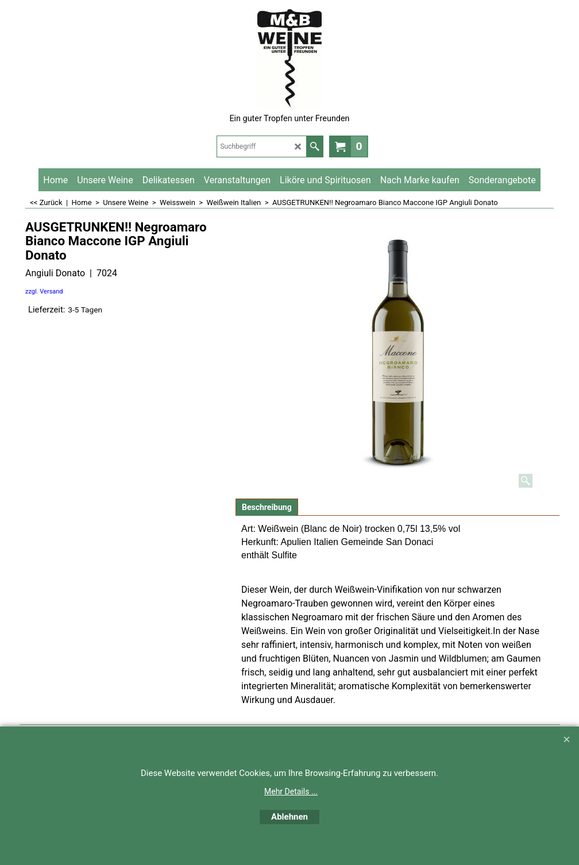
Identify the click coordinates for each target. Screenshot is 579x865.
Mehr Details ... (291, 791)
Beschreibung (267, 507)
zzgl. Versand (44, 291)
